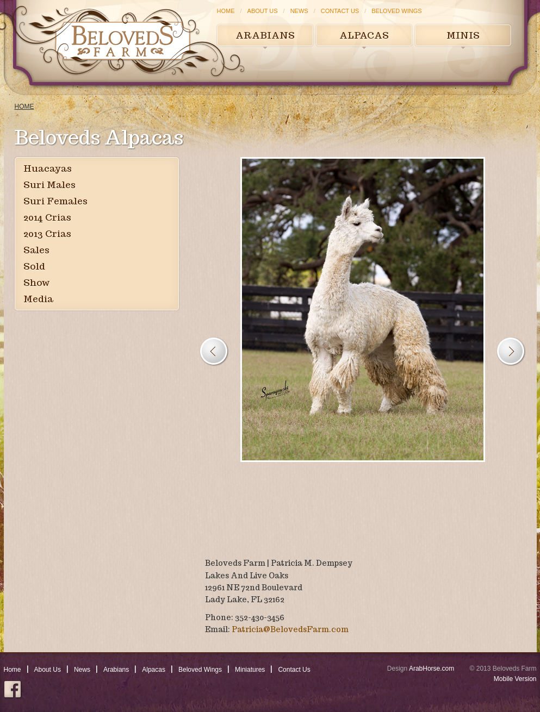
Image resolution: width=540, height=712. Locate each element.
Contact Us (340, 11)
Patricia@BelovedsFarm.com (290, 629)
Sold (34, 266)
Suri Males (49, 185)
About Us (262, 11)
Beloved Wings (396, 11)
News (299, 11)
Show (36, 283)
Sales (36, 250)
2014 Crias (47, 217)
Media (38, 299)
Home (226, 11)
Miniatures (250, 669)
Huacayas (47, 168)
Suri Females (55, 201)
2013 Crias (47, 234)
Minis (463, 35)
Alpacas (364, 35)
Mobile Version (515, 679)
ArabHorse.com (431, 668)
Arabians (265, 35)
